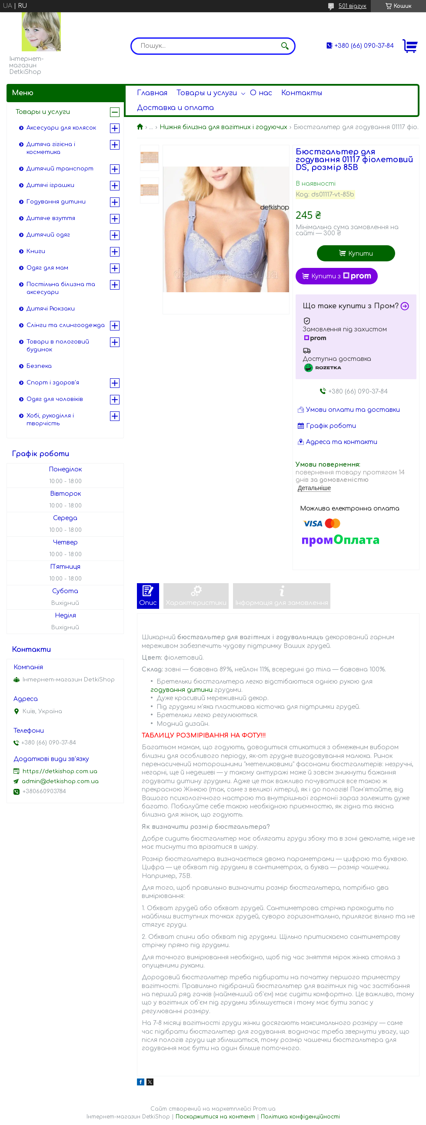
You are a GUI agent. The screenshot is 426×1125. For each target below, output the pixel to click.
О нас (261, 93)
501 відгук (352, 6)
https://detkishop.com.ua (60, 771)
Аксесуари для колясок (61, 128)
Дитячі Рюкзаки (51, 309)
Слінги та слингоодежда (66, 325)
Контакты (301, 93)
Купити (360, 253)
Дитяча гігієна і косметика (51, 148)
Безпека (39, 366)
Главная (152, 93)
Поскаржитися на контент (215, 1117)
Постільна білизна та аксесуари (61, 288)
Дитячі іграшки (50, 185)
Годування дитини (56, 202)
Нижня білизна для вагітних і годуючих (223, 127)
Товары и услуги (206, 93)
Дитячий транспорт (60, 169)
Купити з (341, 276)
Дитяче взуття (51, 218)
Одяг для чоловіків (55, 399)
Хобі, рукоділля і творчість (50, 420)
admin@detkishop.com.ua (60, 781)
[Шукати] (284, 46)
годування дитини (181, 690)
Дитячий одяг (48, 235)
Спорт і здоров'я (53, 383)
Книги (36, 251)
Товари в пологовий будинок (58, 346)
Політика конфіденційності (300, 1117)
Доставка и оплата (175, 108)
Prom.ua (264, 1109)
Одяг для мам (47, 268)
